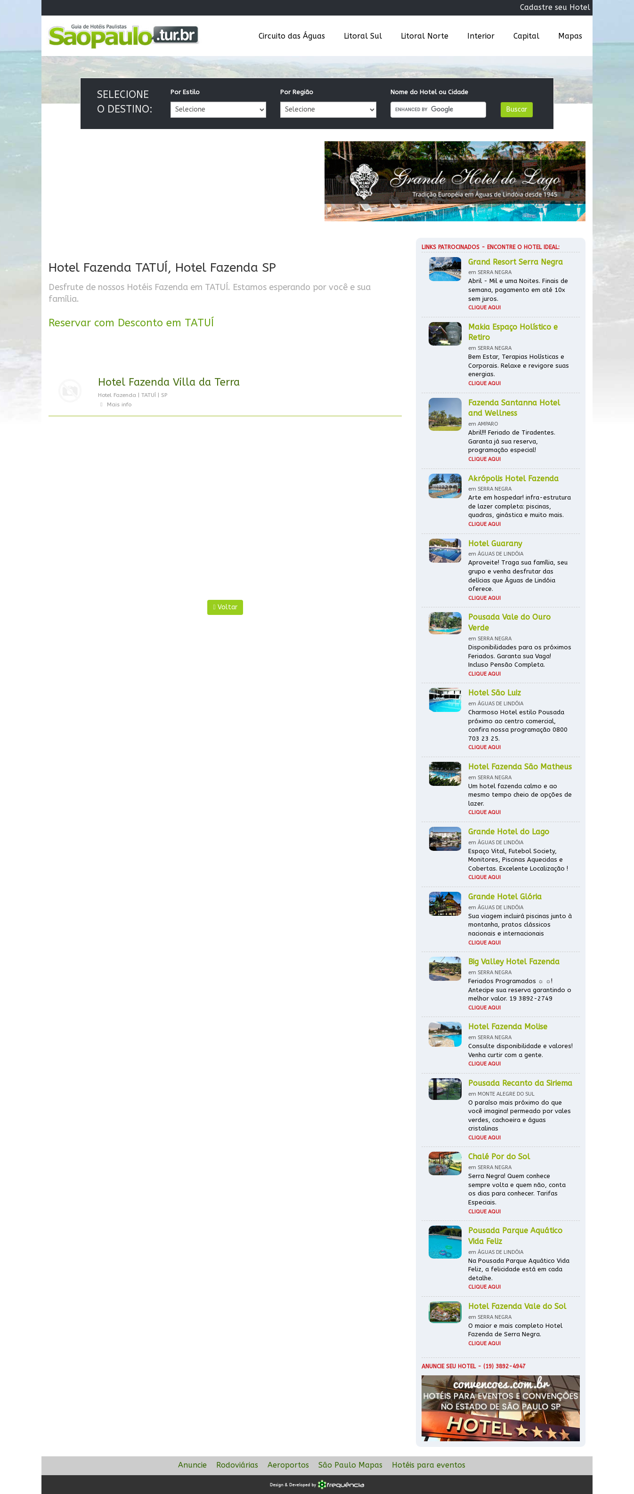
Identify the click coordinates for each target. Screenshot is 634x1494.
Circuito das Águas (292, 36)
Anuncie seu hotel (449, 1366)
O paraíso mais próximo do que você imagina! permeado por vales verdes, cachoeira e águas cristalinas (519, 1115)
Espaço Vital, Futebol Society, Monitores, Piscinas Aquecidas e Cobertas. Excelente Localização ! (518, 860)
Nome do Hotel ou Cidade (429, 92)
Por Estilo (185, 92)
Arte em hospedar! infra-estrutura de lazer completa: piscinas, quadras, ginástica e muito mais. (519, 506)
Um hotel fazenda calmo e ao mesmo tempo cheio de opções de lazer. (520, 795)
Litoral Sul (363, 36)
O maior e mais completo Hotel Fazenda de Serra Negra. (515, 1330)
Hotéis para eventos (428, 1465)
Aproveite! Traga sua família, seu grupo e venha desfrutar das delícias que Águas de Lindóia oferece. (518, 575)
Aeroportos (288, 1465)
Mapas (570, 36)
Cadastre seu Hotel (555, 7)
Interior (481, 36)
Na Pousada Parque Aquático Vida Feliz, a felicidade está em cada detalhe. (518, 1269)
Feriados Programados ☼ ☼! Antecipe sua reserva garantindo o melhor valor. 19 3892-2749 (519, 989)
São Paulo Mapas (350, 1465)
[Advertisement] (137, 510)
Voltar (225, 607)
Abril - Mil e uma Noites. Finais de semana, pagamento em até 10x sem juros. (518, 289)
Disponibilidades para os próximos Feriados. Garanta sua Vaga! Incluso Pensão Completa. (519, 656)
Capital (526, 36)
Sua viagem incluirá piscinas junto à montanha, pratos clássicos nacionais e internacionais (520, 925)
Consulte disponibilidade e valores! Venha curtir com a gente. (520, 1050)
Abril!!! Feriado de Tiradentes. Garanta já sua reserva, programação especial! (511, 441)
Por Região (296, 92)
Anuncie (192, 1465)
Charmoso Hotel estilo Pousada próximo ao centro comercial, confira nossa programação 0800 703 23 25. (518, 725)
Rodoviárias (237, 1465)
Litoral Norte (424, 36)
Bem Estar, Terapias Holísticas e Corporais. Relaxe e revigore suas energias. (518, 365)
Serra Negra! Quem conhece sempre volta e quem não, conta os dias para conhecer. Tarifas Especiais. (517, 1189)
